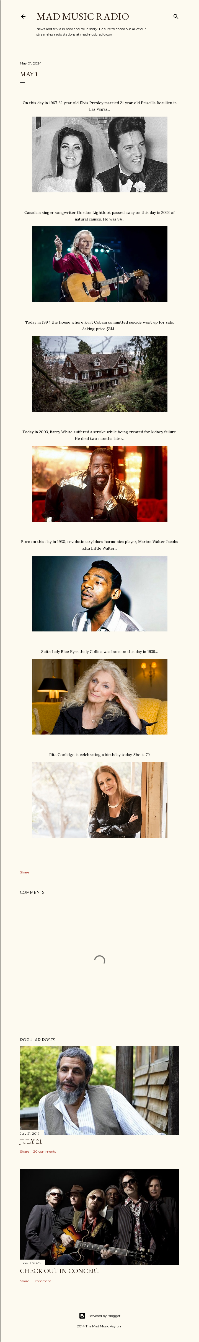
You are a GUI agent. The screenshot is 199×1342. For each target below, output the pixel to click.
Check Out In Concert (60, 1270)
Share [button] (24, 872)
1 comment (42, 1281)
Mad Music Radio (83, 16)
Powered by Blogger (99, 1316)
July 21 (31, 1141)
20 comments (44, 1151)
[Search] (176, 15)
